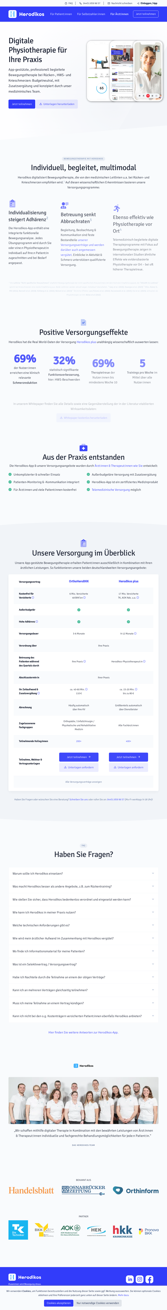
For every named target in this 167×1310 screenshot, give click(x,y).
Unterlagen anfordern (79, 782)
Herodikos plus (86, 357)
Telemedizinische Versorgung (111, 504)
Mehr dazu (123, 1295)
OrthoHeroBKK (79, 596)
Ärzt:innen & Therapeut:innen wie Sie (119, 480)
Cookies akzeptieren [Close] (59, 1303)
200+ (78, 755)
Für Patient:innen (61, 14)
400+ (128, 755)
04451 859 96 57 (89, 3)
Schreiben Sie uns (78, 814)
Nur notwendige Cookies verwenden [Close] (98, 1303)
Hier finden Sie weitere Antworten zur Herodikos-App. (83, 1047)
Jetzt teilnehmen (146, 14)
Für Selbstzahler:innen (91, 14)
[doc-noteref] (64, 197)
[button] (83, 888)
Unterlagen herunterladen (56, 104)
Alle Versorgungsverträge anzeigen (83, 796)
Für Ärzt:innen (119, 14)
